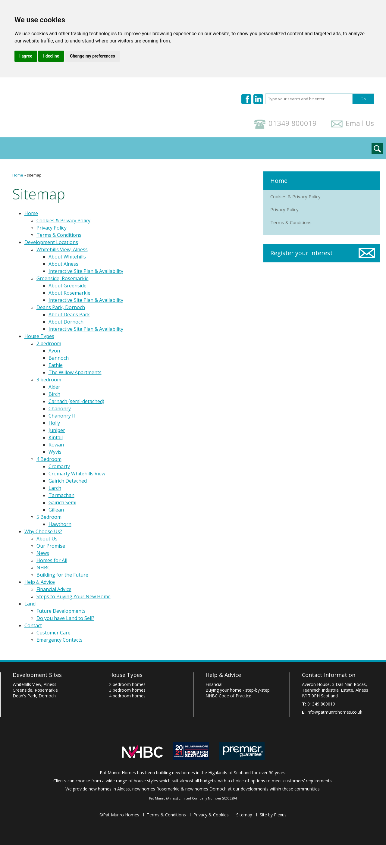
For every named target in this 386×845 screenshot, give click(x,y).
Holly (54, 423)
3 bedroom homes (127, 690)
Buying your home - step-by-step (238, 690)
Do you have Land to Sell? (65, 618)
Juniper (57, 430)
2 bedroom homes (127, 684)
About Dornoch (66, 321)
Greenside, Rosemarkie (62, 278)
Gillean (56, 509)
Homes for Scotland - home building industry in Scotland (191, 751)
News (42, 553)
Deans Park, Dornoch (60, 307)
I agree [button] (25, 56)
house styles (146, 781)
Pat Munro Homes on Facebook (246, 99)
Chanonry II (62, 415)
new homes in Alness (109, 789)
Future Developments (61, 611)
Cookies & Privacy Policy (63, 220)
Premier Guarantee (242, 751)
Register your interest (301, 253)
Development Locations (53, 148)
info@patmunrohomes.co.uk (334, 712)
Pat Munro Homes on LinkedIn (258, 99)
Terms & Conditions (58, 235)
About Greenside (67, 285)
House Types (39, 336)
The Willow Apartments (75, 372)
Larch (55, 488)
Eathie (56, 365)
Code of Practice (228, 696)
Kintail (56, 437)
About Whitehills (67, 256)
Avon (54, 350)
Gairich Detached (68, 480)
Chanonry (60, 408)
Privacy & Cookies (211, 815)
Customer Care (53, 632)
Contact (238, 148)
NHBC (43, 567)
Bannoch (59, 358)
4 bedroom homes (127, 696)
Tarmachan (61, 495)
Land (208, 148)
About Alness (63, 264)
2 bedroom (48, 343)
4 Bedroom (48, 459)
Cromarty (59, 466)
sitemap (34, 175)
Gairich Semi (62, 502)
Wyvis (55, 452)
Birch (54, 394)
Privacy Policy (51, 227)
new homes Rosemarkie (156, 789)
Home (17, 175)
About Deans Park (69, 314)
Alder (54, 386)
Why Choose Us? (119, 148)
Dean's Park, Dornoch (34, 696)
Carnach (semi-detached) (76, 401)
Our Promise (50, 546)
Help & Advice (171, 148)
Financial (214, 684)
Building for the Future (62, 574)
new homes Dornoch (206, 789)
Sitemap (244, 815)
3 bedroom (48, 379)
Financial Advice (53, 589)
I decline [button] (51, 56)
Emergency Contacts (59, 640)
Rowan (56, 444)
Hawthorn (60, 524)
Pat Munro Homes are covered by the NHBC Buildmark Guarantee (142, 751)
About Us (47, 538)
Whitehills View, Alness (62, 249)
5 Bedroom (48, 517)
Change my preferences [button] (92, 56)
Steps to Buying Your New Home (73, 596)
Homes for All (51, 560)
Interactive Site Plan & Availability (86, 271)
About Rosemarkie (69, 292)
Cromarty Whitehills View (77, 473)
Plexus (280, 815)
